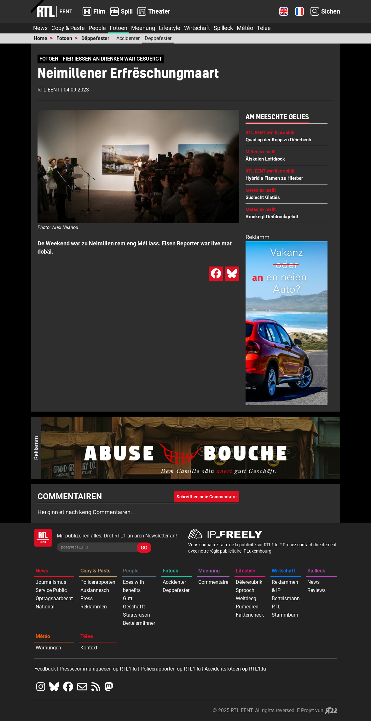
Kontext (88, 648)
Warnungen (48, 648)
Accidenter (128, 38)
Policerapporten (97, 582)
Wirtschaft (197, 28)
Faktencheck (250, 615)
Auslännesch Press (94, 594)
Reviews (316, 590)
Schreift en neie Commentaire (207, 496)
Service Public (51, 590)
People (97, 28)
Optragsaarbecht (54, 598)
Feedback (45, 669)
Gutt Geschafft (134, 602)
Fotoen (118, 28)
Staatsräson (136, 615)
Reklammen (93, 607)
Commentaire (213, 582)
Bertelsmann (286, 598)
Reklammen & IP (285, 586)
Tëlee (264, 28)
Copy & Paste (68, 28)
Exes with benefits (133, 586)
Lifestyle (169, 28)
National (45, 607)
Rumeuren (247, 607)
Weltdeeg (246, 598)
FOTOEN (48, 59)
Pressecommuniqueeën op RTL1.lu (98, 669)
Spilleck (223, 28)
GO (144, 548)
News (40, 28)
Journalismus (51, 582)
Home (40, 38)
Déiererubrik (249, 582)
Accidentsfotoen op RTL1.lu (235, 669)
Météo (245, 28)
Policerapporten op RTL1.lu (171, 669)
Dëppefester (95, 38)
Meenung (143, 28)
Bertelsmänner (139, 623)
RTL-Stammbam (285, 611)
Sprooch (245, 590)
